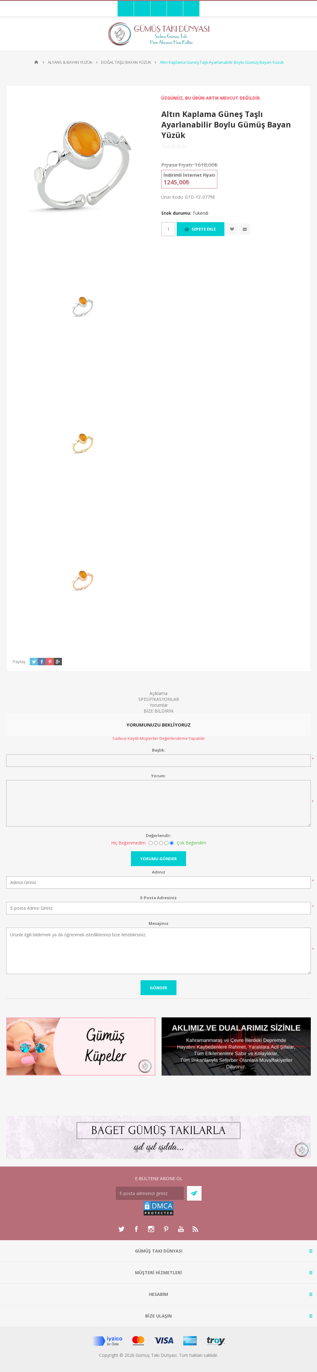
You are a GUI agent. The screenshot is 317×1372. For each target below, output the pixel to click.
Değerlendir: (159, 835)
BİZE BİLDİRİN (158, 711)
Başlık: (158, 750)
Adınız (158, 872)
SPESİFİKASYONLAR (158, 699)
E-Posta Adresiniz (158, 897)
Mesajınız (158, 923)
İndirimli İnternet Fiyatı (189, 175)
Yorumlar (159, 705)
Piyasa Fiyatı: (177, 164)
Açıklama (158, 693)
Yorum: (158, 776)
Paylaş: (19, 661)
